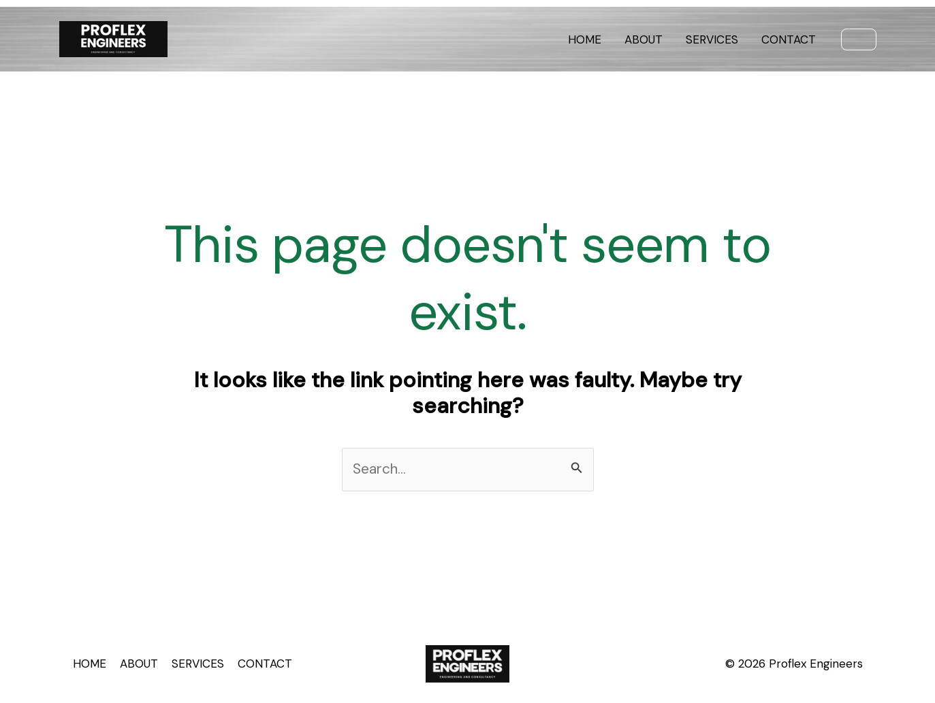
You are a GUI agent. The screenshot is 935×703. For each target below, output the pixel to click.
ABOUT (643, 39)
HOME (584, 39)
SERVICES (712, 39)
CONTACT (788, 39)
